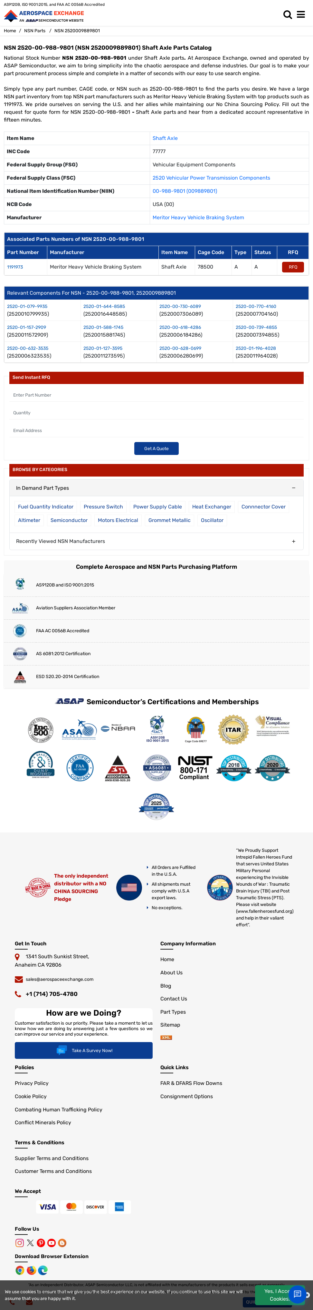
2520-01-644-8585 (104, 306)
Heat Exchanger (211, 507)
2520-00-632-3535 (27, 348)
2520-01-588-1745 (103, 327)
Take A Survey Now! (83, 1050)
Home (10, 31)
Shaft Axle (165, 138)
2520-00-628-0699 (180, 348)
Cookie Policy (31, 1096)
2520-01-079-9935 (27, 306)
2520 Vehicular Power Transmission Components (211, 178)
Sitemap (170, 1025)
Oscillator (212, 520)
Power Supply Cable (157, 507)
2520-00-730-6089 (180, 306)
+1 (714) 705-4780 (52, 994)
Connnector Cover (264, 507)
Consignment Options (186, 1096)
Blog (165, 986)
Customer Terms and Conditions (53, 1171)
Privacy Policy (32, 1083)
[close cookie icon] (307, 1295)
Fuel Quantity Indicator (45, 507)
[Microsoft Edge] (43, 1270)
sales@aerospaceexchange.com (59, 979)
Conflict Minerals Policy (43, 1122)
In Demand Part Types (42, 488)
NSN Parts (34, 31)
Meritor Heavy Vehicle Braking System (198, 217)
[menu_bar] (302, 15)
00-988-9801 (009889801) (185, 191)
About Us (171, 973)
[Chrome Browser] (20, 1270)
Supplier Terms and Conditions (52, 1158)
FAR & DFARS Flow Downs (191, 1083)
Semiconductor (69, 520)
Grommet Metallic (169, 520)
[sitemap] (166, 1038)
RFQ (293, 267)
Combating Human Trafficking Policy (58, 1110)
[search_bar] (289, 15)
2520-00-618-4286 (180, 327)
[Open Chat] (298, 1294)
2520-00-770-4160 (256, 306)
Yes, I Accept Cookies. (279, 1295)
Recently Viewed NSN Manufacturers (60, 541)
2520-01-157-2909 (26, 327)
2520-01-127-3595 (102, 348)
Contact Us (173, 999)
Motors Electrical (118, 520)
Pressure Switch (103, 507)
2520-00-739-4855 (256, 327)
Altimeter (29, 520)
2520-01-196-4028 (256, 348)
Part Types (173, 1012)
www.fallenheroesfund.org (264, 911)
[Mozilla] (32, 1270)
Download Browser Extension (52, 1256)
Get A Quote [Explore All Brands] (156, 448)
